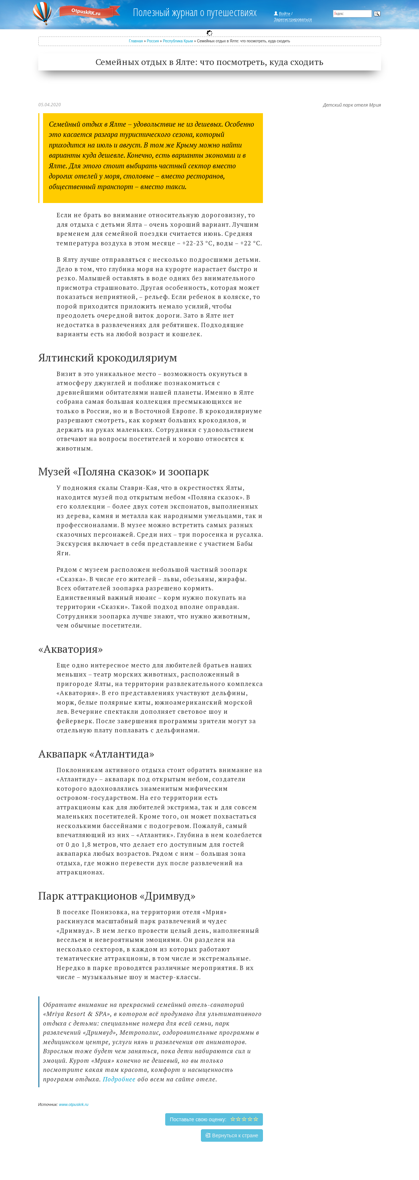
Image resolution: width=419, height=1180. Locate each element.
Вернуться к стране (232, 1135)
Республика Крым (178, 41)
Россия (153, 41)
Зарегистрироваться (293, 19)
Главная (136, 41)
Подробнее (119, 1079)
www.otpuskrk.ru (74, 1104)
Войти (284, 13)
